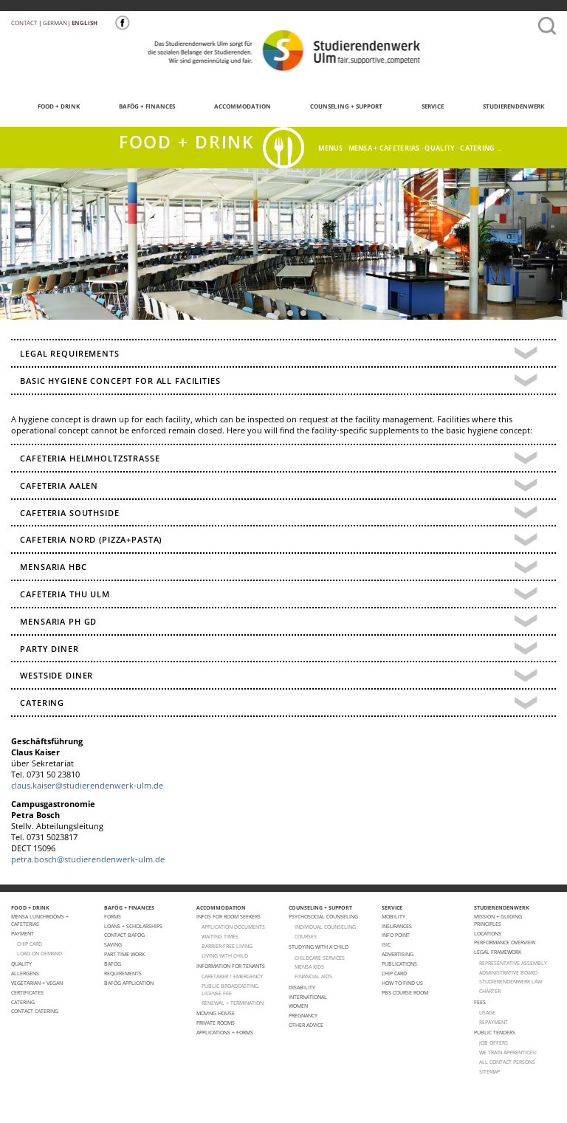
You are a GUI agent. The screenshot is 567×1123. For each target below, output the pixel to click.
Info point (396, 934)
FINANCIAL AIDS (313, 976)
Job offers (493, 1042)
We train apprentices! (508, 1052)
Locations (487, 933)
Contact (24, 22)
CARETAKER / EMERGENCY (232, 976)
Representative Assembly (513, 962)
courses (306, 936)
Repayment (493, 1022)
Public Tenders (494, 1032)
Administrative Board (508, 972)
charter (490, 991)
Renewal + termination (233, 1002)
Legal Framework (497, 951)
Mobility (393, 916)
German (55, 22)
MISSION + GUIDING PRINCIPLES (498, 920)
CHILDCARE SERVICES (320, 957)
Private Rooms (215, 1022)
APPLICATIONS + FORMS (224, 1032)
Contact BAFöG (124, 934)
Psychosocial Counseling (323, 916)
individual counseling (325, 926)
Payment (22, 933)
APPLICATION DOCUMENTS (233, 926)
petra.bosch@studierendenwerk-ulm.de (88, 859)
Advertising (397, 954)
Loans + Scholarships (133, 926)
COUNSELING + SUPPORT (336, 104)
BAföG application (129, 982)
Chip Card (394, 973)
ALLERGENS (25, 973)
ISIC (386, 944)
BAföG (112, 963)
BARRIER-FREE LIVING (227, 945)
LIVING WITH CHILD (225, 955)
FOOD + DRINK (49, 104)
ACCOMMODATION (232, 104)
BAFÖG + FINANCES (137, 104)
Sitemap (489, 1071)
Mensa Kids (309, 966)
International (308, 996)
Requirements (123, 973)
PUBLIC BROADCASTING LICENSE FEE (230, 989)
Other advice (306, 1024)
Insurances (397, 926)
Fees (480, 1002)
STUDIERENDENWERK (503, 104)
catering (477, 148)
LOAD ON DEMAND (39, 953)
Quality (21, 963)
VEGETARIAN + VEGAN (37, 982)
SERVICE (423, 104)
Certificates (27, 992)
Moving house (215, 1013)
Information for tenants (230, 965)
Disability (302, 987)
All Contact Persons (507, 1061)
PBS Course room (405, 992)
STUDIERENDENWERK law (510, 981)
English (84, 22)
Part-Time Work (124, 954)
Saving (113, 944)
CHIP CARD (29, 943)
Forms (112, 916)
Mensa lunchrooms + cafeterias (40, 920)
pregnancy (303, 1015)
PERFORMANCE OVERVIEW (504, 942)
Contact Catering (34, 1010)
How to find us (402, 982)
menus (330, 148)
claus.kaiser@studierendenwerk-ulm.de (87, 785)
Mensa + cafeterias (384, 148)
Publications (399, 963)
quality (440, 148)
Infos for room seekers (228, 916)
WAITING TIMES (220, 936)
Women (298, 1005)
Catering (23, 1002)
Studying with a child (318, 946)
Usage (487, 1012)
